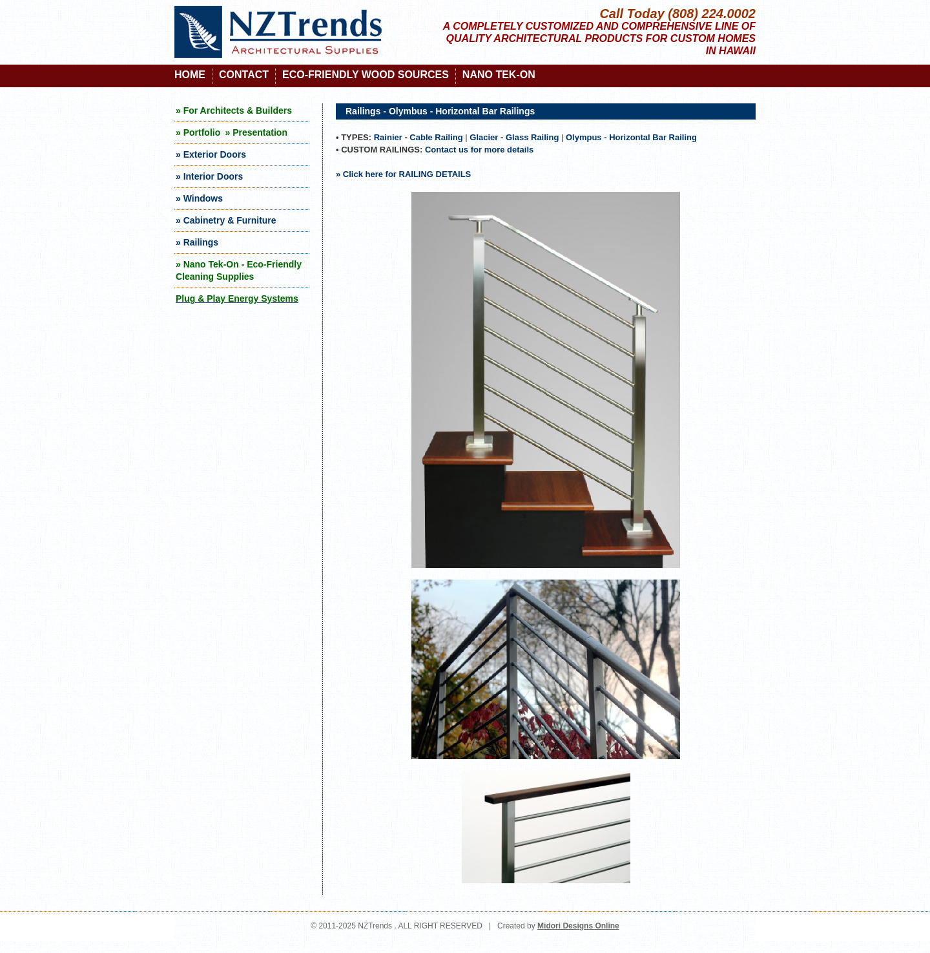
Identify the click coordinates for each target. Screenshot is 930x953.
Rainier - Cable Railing (418, 137)
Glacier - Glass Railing (514, 137)
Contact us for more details (479, 149)
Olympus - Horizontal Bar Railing (631, 137)
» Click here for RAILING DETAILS (403, 174)
